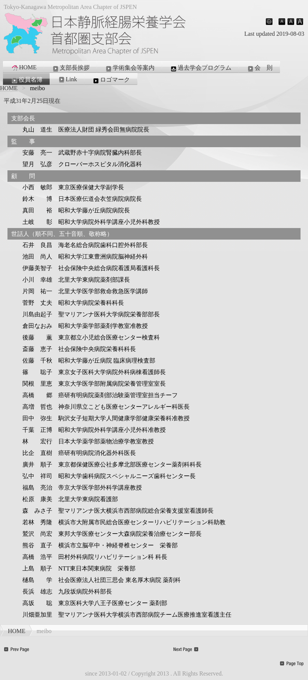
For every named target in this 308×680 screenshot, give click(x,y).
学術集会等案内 (130, 68)
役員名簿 (26, 80)
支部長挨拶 (71, 68)
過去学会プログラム (200, 68)
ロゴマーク (111, 80)
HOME (24, 67)
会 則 (259, 68)
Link (67, 79)
